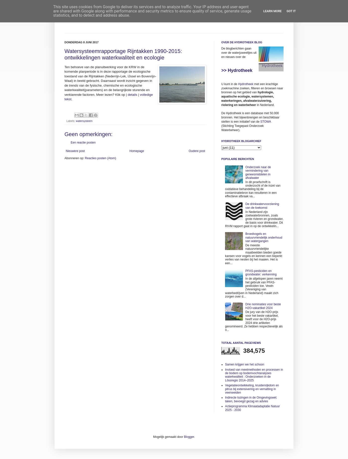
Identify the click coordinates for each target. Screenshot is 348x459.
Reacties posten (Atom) (100, 158)
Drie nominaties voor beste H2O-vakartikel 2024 (263, 306)
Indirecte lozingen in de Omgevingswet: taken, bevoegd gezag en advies (251, 399)
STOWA (265, 121)
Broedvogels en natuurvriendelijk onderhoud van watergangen (263, 237)
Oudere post (197, 151)
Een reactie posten (83, 142)
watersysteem (84, 120)
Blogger (189, 437)
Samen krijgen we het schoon (244, 364)
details (132, 95)
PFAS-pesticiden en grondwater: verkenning (261, 272)
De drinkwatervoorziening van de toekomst (262, 205)
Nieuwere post (75, 151)
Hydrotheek (245, 84)
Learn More (272, 11)
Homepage (136, 151)
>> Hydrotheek (236, 70)
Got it (291, 11)
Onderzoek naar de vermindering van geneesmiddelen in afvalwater (258, 172)
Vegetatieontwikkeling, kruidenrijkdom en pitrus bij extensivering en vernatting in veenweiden (252, 389)
